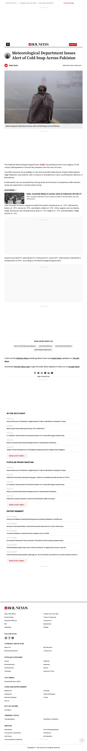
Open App (73, 44)
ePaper (46, 627)
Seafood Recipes (49, 694)
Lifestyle (46, 691)
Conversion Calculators (12, 733)
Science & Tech (49, 671)
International (9, 668)
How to (6, 701)
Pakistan (10, 419)
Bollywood (8, 691)
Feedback (7, 627)
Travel (46, 697)
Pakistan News (22, 358)
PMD (42, 164)
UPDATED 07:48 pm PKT (46, 3)
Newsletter (47, 624)
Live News (7, 710)
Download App (69, 3)
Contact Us (48, 620)
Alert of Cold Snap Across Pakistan (24, 346)
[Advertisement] (43, 745)
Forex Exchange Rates (51, 729)
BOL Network (48, 647)
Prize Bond (47, 733)
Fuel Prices (8, 736)
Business (10, 426)
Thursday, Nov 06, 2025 (28, 3)
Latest (6, 661)
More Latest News (17, 456)
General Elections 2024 (12, 681)
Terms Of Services (50, 617)
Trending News (9, 719)
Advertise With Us (10, 620)
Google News (73, 366)
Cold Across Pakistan (45, 346)
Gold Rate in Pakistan (51, 719)
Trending (7, 671)
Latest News (56, 358)
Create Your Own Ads (51, 614)
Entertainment (12, 516)
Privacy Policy (9, 617)
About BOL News (10, 614)
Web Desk (13, 65)
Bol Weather (48, 736)
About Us (7, 647)
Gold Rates (8, 729)
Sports (46, 668)
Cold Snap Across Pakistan (63, 346)
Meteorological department (43, 350)
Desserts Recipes (10, 697)
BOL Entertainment (11, 651)
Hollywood (8, 694)
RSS (5, 624)
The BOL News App (22, 366)
